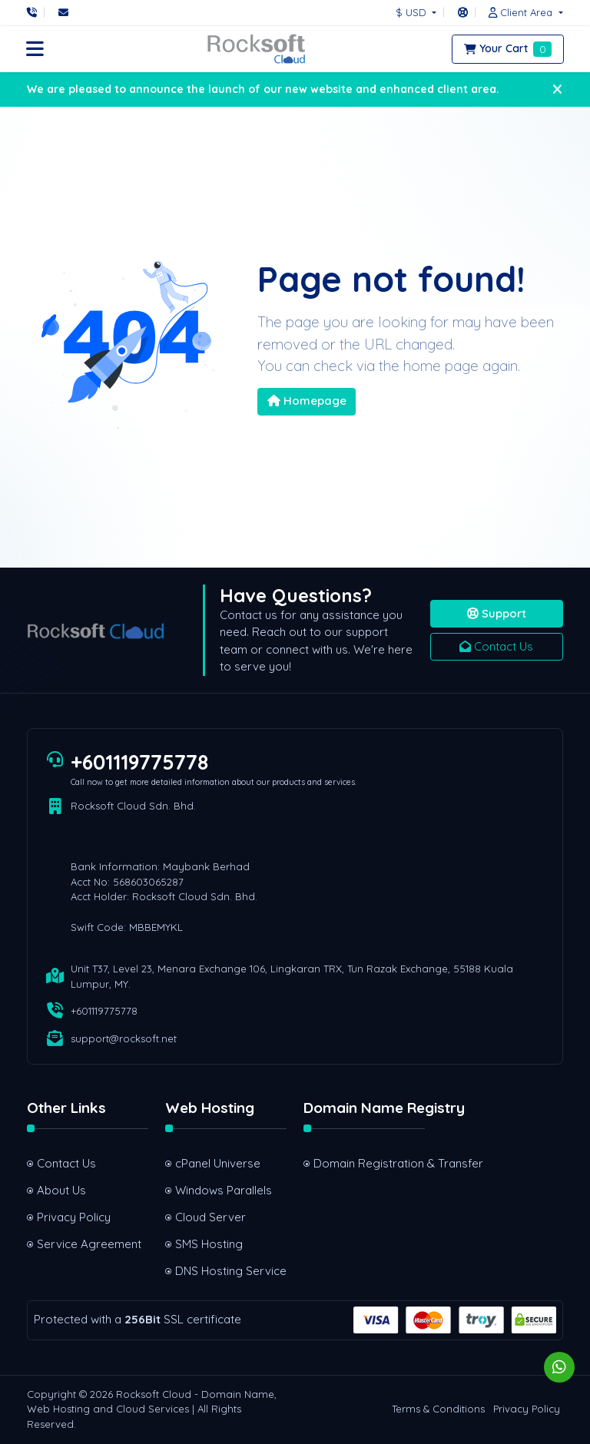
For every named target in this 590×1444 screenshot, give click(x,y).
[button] (521, 12)
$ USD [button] (412, 12)
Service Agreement (89, 1244)
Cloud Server (210, 1217)
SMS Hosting (209, 1244)
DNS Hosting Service (231, 1271)
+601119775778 (139, 762)
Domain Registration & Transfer (369, 1163)
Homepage (306, 400)
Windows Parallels (223, 1190)
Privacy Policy (74, 1217)
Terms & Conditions (438, 1409)
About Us (61, 1190)
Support (496, 613)
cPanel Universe (217, 1163)
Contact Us (496, 646)
